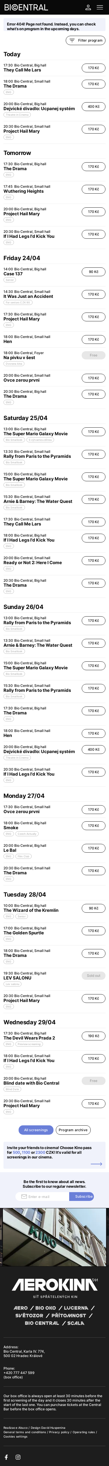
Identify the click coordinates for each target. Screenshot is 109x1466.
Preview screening (29, 1044)
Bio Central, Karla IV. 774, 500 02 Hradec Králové (24, 1353)
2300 (40, 1152)
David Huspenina (53, 1427)
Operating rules (84, 1432)
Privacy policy (59, 1432)
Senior (10, 279)
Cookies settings (15, 1436)
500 (16, 1152)
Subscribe (84, 1196)
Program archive (73, 1130)
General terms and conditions (25, 1432)
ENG (9, 92)
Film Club (24, 856)
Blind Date (12, 1089)
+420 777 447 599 (19, 1373)
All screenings (36, 1130)
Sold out (93, 975)
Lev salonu (12, 984)
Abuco (23, 1427)
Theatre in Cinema (17, 114)
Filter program (86, 40)
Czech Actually (27, 833)
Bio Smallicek (14, 439)
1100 (26, 1152)
